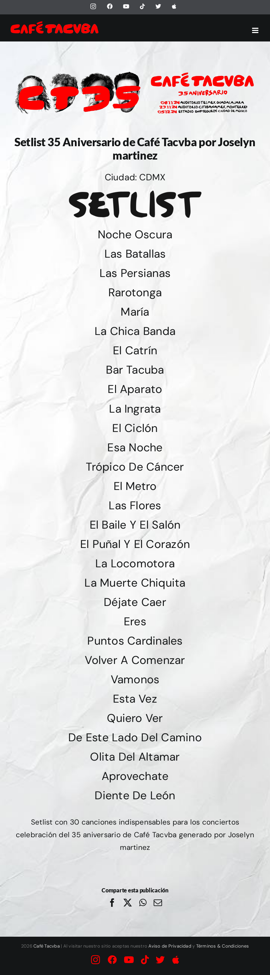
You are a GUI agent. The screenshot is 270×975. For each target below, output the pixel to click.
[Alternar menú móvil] (255, 30)
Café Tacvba (46, 946)
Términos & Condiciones (222, 946)
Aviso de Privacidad (169, 946)
